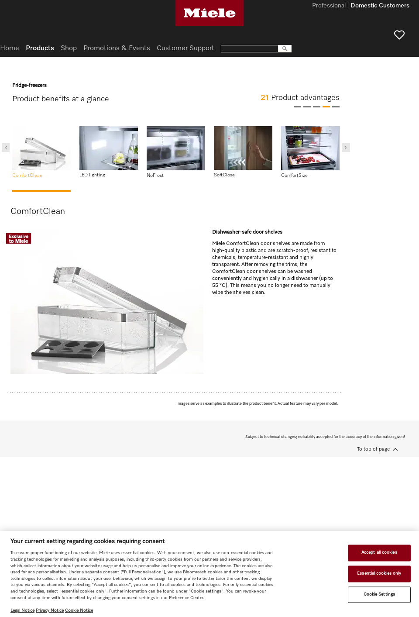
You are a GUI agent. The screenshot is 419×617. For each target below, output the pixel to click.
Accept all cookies (379, 553)
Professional (329, 6)
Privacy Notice (50, 610)
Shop (69, 48)
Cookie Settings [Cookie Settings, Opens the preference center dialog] (379, 594)
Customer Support (185, 48)
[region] (209, 574)
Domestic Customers (379, 6)
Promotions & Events (116, 48)
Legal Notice (22, 610)
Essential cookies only (379, 573)
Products (40, 48)
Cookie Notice (79, 610)
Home (9, 48)
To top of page (373, 449)
